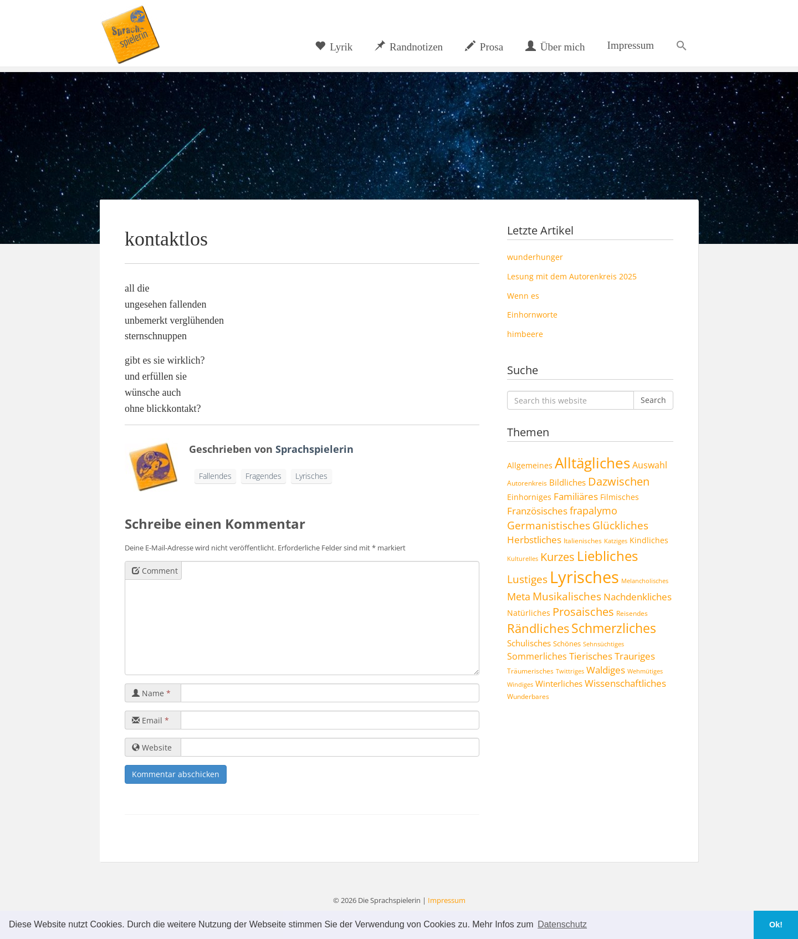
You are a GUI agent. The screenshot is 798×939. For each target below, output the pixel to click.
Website (152, 747)
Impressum (630, 45)
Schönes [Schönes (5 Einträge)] (567, 644)
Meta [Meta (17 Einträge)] (518, 596)
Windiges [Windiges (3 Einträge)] (520, 684)
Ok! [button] (775, 924)
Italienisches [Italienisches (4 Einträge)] (583, 540)
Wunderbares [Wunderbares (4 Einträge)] (528, 696)
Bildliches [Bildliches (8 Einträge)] (567, 482)
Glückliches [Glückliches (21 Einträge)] (620, 525)
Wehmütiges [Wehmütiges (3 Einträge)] (645, 671)
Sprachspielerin (314, 449)
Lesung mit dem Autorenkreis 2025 (572, 276)
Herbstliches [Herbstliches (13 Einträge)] (534, 539)
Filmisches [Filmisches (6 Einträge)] (619, 497)
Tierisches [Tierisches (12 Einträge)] (590, 656)
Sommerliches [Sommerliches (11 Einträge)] (537, 656)
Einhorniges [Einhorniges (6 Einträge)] (529, 497)
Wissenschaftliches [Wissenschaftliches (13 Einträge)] (625, 683)
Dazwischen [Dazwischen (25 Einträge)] (618, 481)
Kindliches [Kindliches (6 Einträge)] (649, 540)
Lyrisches (311, 476)
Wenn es (523, 295)
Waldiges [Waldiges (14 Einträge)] (605, 669)
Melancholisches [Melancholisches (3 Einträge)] (644, 581)
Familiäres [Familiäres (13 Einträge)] (576, 496)
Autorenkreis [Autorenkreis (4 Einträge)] (527, 482)
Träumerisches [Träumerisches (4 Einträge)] (530, 670)
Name (151, 693)
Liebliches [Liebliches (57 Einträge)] (607, 556)
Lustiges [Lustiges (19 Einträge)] (527, 579)
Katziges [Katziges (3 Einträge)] (615, 541)
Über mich (555, 46)
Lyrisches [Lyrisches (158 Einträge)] (584, 577)
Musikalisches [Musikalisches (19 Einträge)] (567, 596)
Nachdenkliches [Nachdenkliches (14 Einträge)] (637, 596)
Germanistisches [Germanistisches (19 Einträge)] (548, 525)
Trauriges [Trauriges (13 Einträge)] (635, 656)
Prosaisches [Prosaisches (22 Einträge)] (583, 611)
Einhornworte (532, 314)
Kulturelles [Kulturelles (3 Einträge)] (522, 559)
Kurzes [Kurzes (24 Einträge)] (557, 556)
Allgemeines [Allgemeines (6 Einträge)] (530, 465)
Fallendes (215, 476)
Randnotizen (409, 46)
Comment (155, 570)
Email (150, 720)
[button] (681, 45)
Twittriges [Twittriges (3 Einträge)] (570, 671)
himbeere (525, 334)
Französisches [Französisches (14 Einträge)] (537, 510)
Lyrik (333, 46)
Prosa (484, 46)
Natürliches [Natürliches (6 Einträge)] (528, 613)
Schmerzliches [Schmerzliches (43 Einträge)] (613, 628)
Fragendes (263, 476)
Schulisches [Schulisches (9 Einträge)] (529, 643)
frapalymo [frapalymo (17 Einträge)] (593, 510)
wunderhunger (535, 257)
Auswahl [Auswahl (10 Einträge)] (649, 465)
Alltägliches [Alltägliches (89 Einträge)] (592, 463)
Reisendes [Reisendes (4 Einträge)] (632, 613)
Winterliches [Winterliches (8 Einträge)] (558, 683)
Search (653, 400)
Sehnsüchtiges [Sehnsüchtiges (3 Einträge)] (603, 644)
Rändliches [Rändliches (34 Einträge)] (538, 628)
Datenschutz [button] (562, 924)
